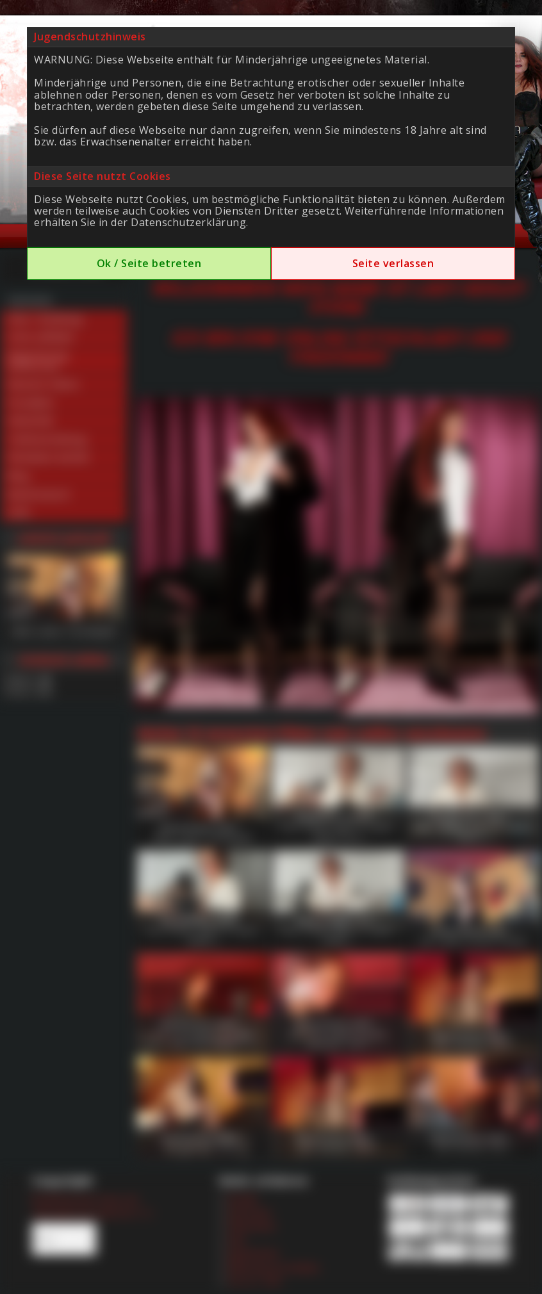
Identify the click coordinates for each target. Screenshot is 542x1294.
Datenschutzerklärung (188, 222)
